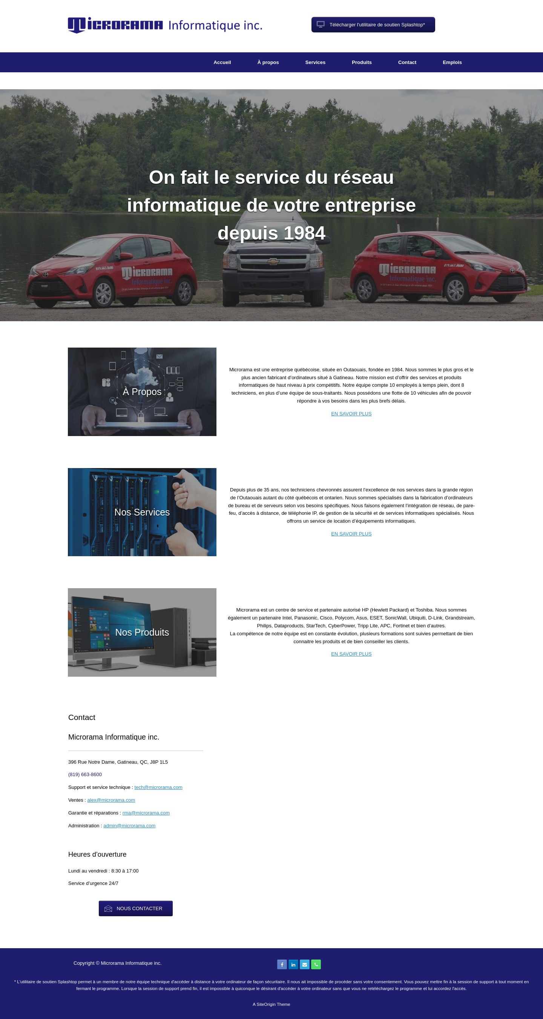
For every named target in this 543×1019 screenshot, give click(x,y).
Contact (407, 62)
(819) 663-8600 (85, 774)
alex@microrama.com (111, 800)
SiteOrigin (266, 1004)
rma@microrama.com (146, 813)
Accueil (222, 62)
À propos (268, 62)
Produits (362, 62)
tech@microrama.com (159, 787)
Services (315, 62)
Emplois (452, 62)
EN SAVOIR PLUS (351, 413)
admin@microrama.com (129, 825)
